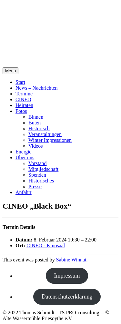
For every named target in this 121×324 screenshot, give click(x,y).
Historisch (39, 128)
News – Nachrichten (36, 88)
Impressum (67, 275)
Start (20, 82)
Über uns (24, 157)
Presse (35, 186)
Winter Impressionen (50, 140)
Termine (24, 93)
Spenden (37, 175)
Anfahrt (23, 192)
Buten (34, 122)
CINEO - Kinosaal (45, 245)
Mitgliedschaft (43, 169)
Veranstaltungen (45, 134)
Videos (35, 146)
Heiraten (24, 105)
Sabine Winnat (71, 259)
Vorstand (37, 163)
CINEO (23, 99)
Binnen (35, 117)
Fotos (21, 111)
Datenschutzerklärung (67, 296)
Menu (10, 70)
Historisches (41, 180)
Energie (23, 151)
